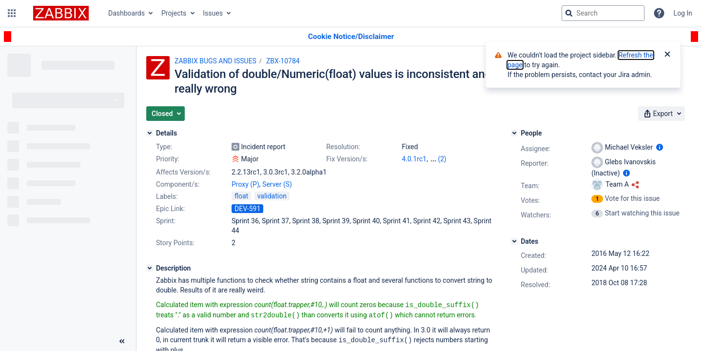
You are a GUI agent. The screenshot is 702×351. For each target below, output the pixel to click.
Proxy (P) (245, 184)
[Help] (659, 13)
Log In (683, 13)
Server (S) (277, 184)
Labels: (166, 196)
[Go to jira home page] (61, 13)
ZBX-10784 (283, 61)
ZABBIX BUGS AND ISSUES (215, 61)
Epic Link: (170, 209)
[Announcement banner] (351, 36)
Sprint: (166, 221)
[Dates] (514, 241)
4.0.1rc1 (414, 159)
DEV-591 (247, 209)
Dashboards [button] (126, 13)
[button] (12, 13)
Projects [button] (173, 13)
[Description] (149, 268)
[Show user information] (659, 147)
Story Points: (175, 243)
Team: (530, 186)
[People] (514, 133)
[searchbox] (603, 13)
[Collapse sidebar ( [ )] (122, 341)
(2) (442, 159)
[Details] (149, 133)
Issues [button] (213, 13)
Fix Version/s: (347, 159)
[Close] (667, 55)
